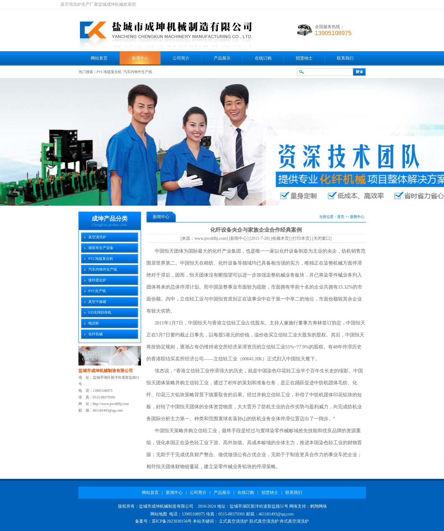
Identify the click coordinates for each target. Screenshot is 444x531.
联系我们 (345, 58)
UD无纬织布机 (99, 312)
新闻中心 (140, 58)
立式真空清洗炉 (233, 521)
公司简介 (181, 58)
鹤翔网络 (318, 506)
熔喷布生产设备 (100, 248)
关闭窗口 (321, 238)
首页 (340, 217)
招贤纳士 (304, 58)
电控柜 (93, 323)
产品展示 (222, 58)
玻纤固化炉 (97, 280)
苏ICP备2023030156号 (172, 521)
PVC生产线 (97, 291)
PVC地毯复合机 (109, 72)
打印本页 (301, 238)
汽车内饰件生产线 (137, 72)
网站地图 (158, 514)
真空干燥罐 (97, 302)
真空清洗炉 (97, 237)
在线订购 (263, 58)
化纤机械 (95, 334)
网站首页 (99, 58)
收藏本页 (280, 238)
